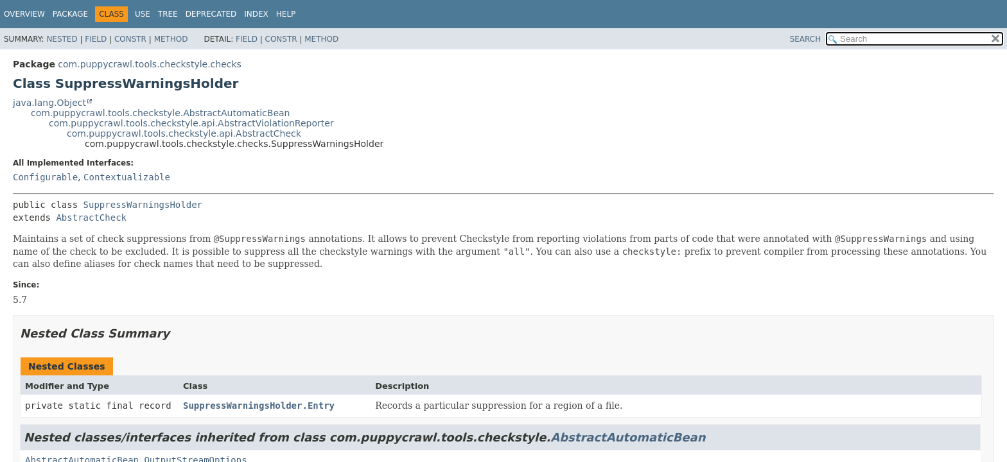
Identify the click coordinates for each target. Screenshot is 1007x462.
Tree (168, 14)
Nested (61, 39)
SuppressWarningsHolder (142, 205)
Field (96, 39)
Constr (130, 39)
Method (171, 39)
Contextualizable (126, 177)
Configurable (45, 177)
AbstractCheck (91, 217)
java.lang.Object (49, 103)
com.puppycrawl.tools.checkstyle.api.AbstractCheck (184, 133)
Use (142, 14)
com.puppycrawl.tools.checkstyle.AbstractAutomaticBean (160, 113)
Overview (24, 14)
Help (286, 14)
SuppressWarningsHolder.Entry (259, 405)
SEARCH (805, 39)
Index (256, 14)
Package (70, 14)
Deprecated (211, 14)
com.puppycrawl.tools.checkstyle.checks (149, 64)
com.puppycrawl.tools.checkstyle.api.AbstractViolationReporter (191, 123)
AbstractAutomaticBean (627, 437)
